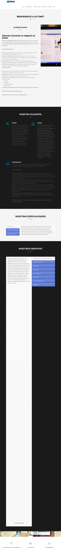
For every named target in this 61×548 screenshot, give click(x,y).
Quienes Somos (29, 2)
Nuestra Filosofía (37, 2)
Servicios (44, 2)
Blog (54, 2)
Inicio (23, 2)
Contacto (50, 2)
